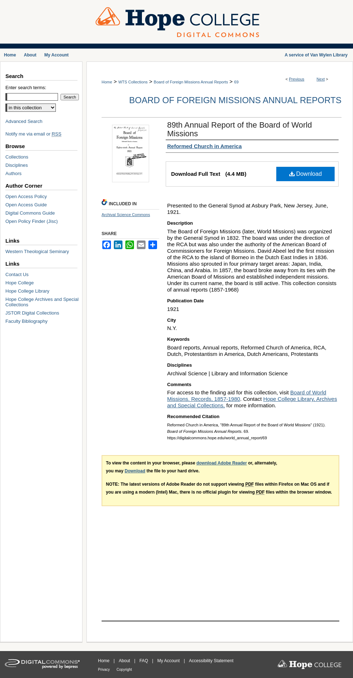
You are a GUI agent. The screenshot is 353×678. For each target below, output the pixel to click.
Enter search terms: (25, 87)
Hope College (19, 282)
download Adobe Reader (221, 463)
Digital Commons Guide (30, 213)
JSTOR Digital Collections (32, 313)
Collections (16, 157)
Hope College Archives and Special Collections (42, 302)
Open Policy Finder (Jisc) (31, 221)
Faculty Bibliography (26, 321)
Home (107, 82)
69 (236, 82)
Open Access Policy (26, 196)
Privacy (104, 670)
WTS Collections (132, 82)
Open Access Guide (26, 204)
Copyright (124, 670)
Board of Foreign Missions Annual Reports (191, 82)
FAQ (144, 660)
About (125, 660)
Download (305, 174)
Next (321, 79)
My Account (169, 660)
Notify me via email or (33, 134)
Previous (296, 79)
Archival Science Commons (126, 214)
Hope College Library (27, 291)
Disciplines (16, 165)
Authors (13, 173)
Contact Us (16, 274)
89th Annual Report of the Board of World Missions (239, 129)
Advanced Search (24, 121)
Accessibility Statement (211, 660)
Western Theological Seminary (37, 251)
